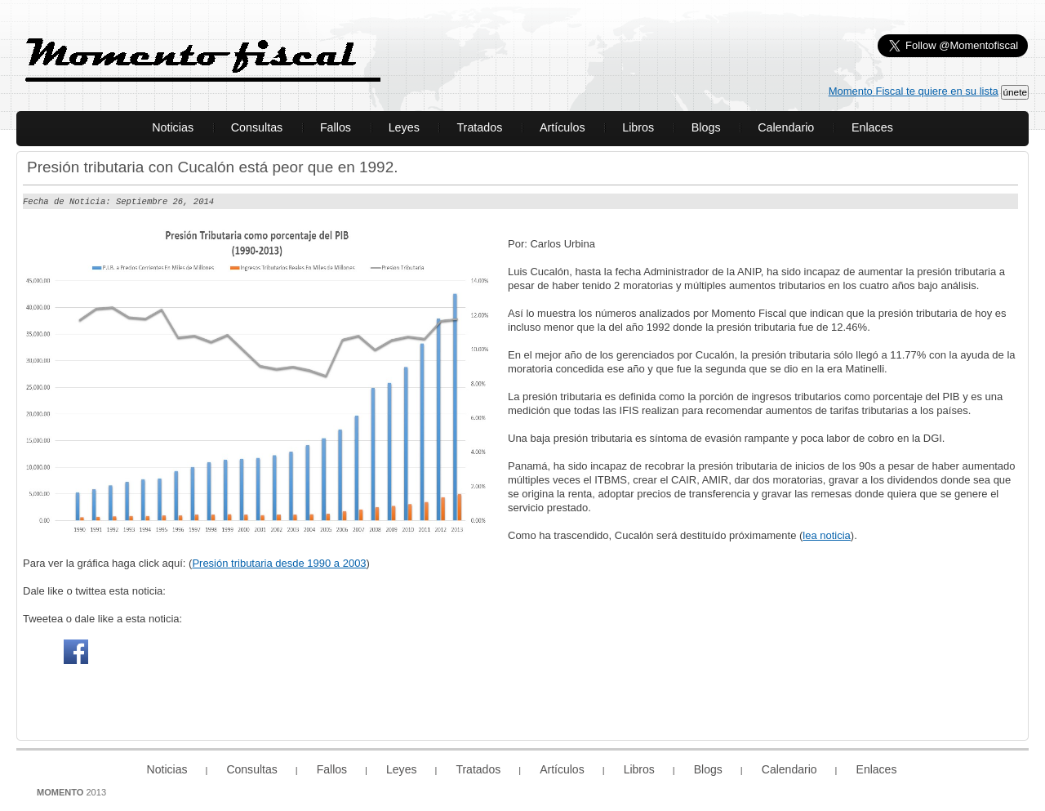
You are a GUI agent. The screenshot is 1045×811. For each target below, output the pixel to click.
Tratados (479, 127)
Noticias (172, 127)
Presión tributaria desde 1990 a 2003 (279, 562)
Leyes (404, 127)
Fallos (335, 127)
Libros (638, 127)
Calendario (786, 127)
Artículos (562, 127)
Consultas (257, 127)
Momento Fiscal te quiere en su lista (913, 91)
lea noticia (827, 534)
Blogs (706, 127)
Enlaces (872, 127)
